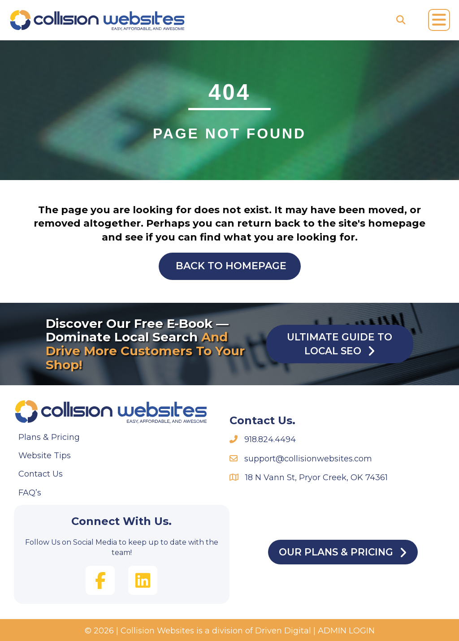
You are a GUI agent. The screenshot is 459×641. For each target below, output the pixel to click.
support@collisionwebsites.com (308, 459)
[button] (100, 580)
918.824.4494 (270, 439)
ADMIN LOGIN (346, 631)
